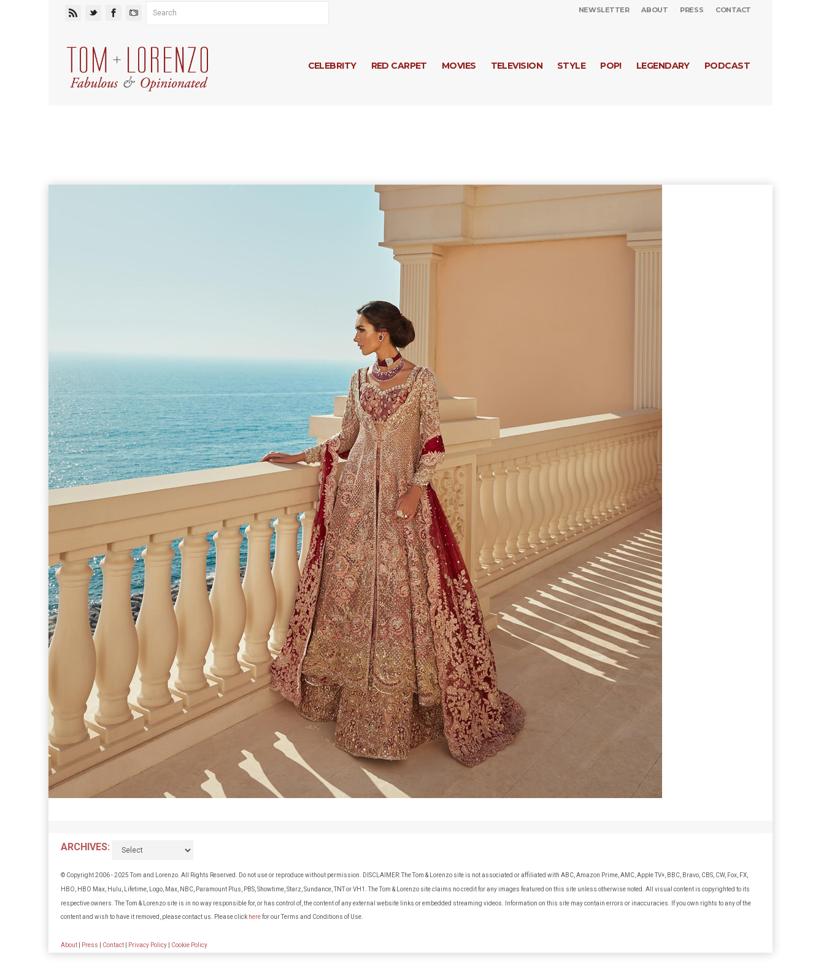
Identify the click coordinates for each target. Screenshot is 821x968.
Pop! (611, 65)
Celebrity (332, 65)
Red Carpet (399, 65)
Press (691, 10)
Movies (459, 65)
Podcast (727, 65)
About (654, 10)
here (255, 916)
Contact (733, 10)
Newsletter (604, 10)
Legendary (663, 65)
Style (571, 65)
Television (516, 65)
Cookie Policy (189, 945)
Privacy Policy (147, 945)
